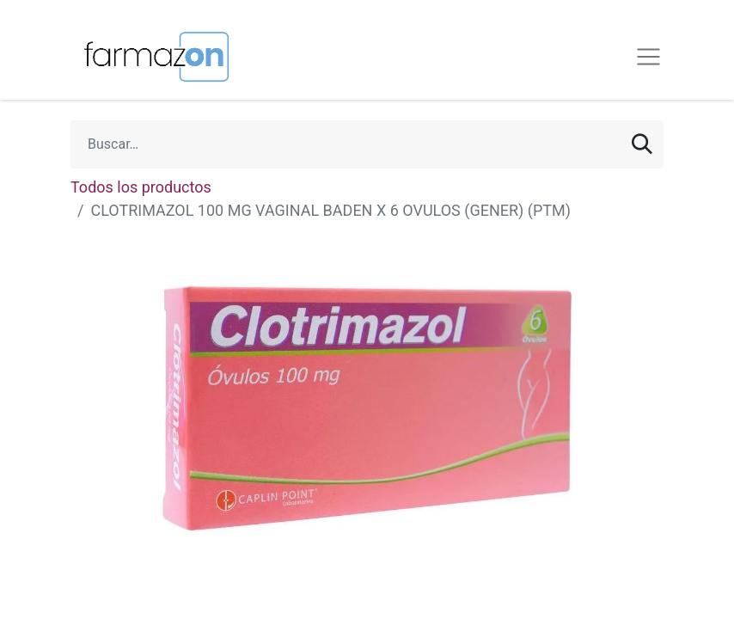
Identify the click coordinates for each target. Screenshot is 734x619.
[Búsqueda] (642, 144)
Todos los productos (140, 187)
